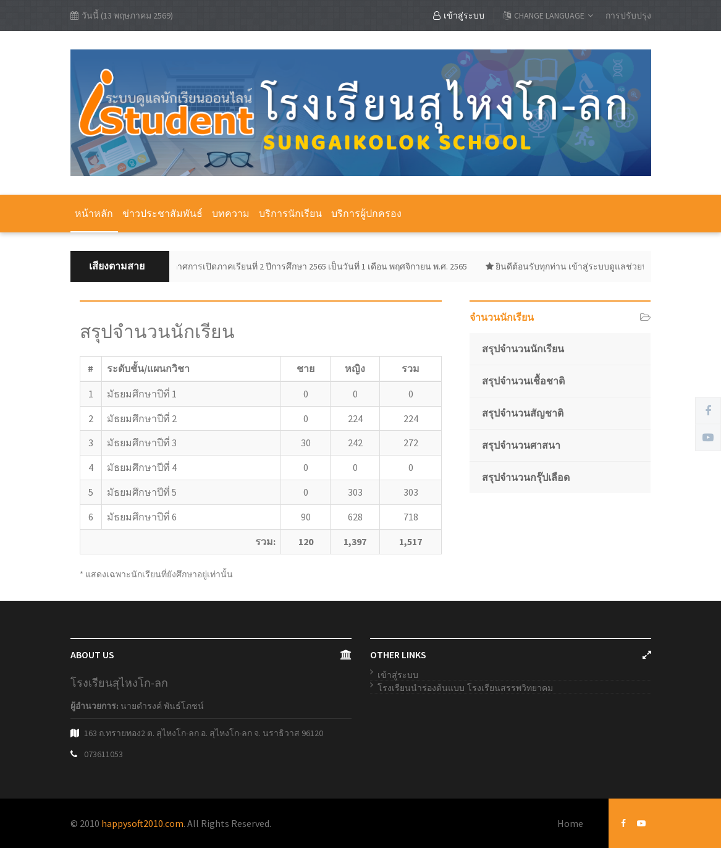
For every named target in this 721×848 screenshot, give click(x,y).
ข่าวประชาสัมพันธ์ (162, 213)
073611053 (103, 754)
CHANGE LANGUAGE (548, 15)
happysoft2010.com (142, 823)
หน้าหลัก (94, 213)
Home (570, 823)
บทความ (231, 213)
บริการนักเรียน (290, 213)
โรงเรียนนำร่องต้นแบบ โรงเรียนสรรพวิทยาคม (465, 688)
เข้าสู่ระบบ (458, 15)
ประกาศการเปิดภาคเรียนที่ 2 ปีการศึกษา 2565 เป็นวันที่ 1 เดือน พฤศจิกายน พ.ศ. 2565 (313, 266)
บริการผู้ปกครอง (366, 213)
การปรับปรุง (628, 15)
